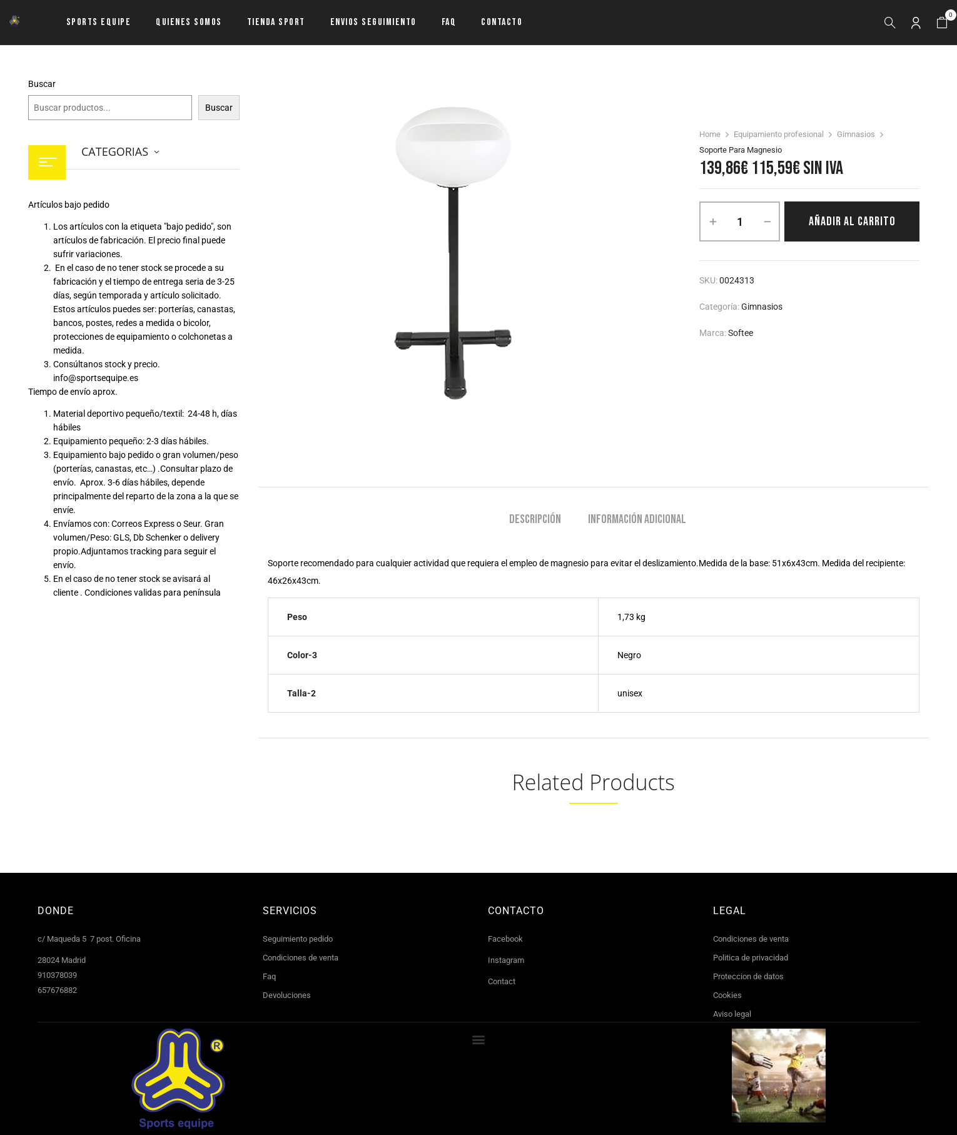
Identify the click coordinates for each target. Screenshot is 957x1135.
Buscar (42, 84)
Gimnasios (856, 134)
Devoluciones (287, 995)
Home (710, 134)
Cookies (727, 995)
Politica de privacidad (750, 957)
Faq (269, 976)
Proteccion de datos (748, 976)
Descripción (535, 519)
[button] (942, 23)
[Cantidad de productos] (740, 221)
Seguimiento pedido (298, 939)
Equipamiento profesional (779, 134)
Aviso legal (732, 1014)
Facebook (505, 939)
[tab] (535, 520)
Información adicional (637, 519)
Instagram (506, 960)
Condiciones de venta (300, 957)
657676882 (57, 990)
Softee (740, 333)
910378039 (57, 975)
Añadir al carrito (852, 221)
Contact (501, 981)
